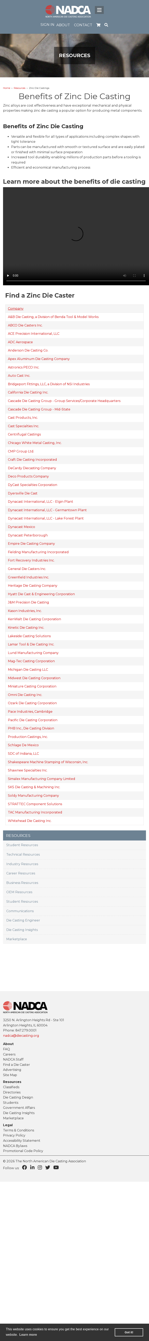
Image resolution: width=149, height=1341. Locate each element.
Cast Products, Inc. (23, 418)
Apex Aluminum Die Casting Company (39, 359)
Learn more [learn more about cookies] (28, 1334)
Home (6, 87)
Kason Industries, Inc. (25, 611)
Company (16, 309)
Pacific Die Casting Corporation (32, 720)
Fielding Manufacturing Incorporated (38, 552)
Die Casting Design (18, 1097)
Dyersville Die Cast (23, 493)
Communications (20, 911)
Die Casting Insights (22, 930)
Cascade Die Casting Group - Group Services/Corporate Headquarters (64, 401)
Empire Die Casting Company (31, 544)
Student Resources (22, 845)
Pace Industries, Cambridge (30, 712)
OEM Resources (19, 892)
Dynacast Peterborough (28, 535)
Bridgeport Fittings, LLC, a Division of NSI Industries (49, 384)
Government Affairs (19, 1108)
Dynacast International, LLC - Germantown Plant (47, 510)
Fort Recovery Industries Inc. (31, 560)
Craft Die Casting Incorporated (32, 460)
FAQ (6, 1049)
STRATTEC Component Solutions (35, 804)
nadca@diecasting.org (21, 1036)
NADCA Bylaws (15, 1146)
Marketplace (16, 939)
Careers (9, 1054)
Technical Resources (23, 854)
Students (10, 1103)
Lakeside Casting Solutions (29, 636)
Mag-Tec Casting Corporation (31, 661)
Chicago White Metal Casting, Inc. (35, 443)
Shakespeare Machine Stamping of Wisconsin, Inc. (48, 762)
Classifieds (11, 1087)
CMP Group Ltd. (21, 451)
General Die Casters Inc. (27, 569)
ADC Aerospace (20, 342)
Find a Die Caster (16, 1065)
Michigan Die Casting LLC (28, 670)
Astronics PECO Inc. (23, 367)
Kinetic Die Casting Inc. (26, 628)
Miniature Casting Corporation (32, 686)
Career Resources (20, 873)
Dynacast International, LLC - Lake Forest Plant (46, 518)
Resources (19, 87)
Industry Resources (22, 864)
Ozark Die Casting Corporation (32, 703)
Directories (11, 1092)
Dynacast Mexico (21, 527)
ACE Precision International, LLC (33, 334)
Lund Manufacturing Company (33, 653)
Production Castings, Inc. (28, 737)
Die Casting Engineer (23, 920)
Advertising (12, 1070)
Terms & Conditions (18, 1130)
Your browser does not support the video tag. (76, 236)
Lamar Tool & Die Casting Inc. (31, 644)
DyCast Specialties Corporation (32, 485)
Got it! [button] (129, 1332)
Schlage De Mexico (23, 745)
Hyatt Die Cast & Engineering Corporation (41, 594)
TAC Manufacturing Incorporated (35, 812)
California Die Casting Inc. (28, 392)
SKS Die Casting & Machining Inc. (34, 787)
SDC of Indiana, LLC (23, 753)
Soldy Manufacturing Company (33, 795)
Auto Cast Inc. (19, 376)
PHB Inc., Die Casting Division (31, 728)
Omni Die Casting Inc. (25, 695)
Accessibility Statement (21, 1141)
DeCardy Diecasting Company (32, 468)
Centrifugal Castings (24, 434)
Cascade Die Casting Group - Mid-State (39, 409)
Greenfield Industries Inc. (28, 577)
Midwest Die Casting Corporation (34, 678)
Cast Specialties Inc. (23, 426)
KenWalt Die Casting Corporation (34, 619)
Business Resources (22, 883)
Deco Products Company (28, 476)
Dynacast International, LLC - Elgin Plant (40, 502)
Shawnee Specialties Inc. (27, 770)
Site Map (10, 1075)
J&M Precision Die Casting (28, 602)
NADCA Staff (13, 1059)
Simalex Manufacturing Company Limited (41, 779)
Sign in (47, 24)
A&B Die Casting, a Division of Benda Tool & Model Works (53, 317)
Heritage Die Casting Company (32, 586)
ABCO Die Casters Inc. (25, 325)
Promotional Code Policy (23, 1151)
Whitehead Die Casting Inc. (29, 821)
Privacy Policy (14, 1135)
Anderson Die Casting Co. (28, 350)
